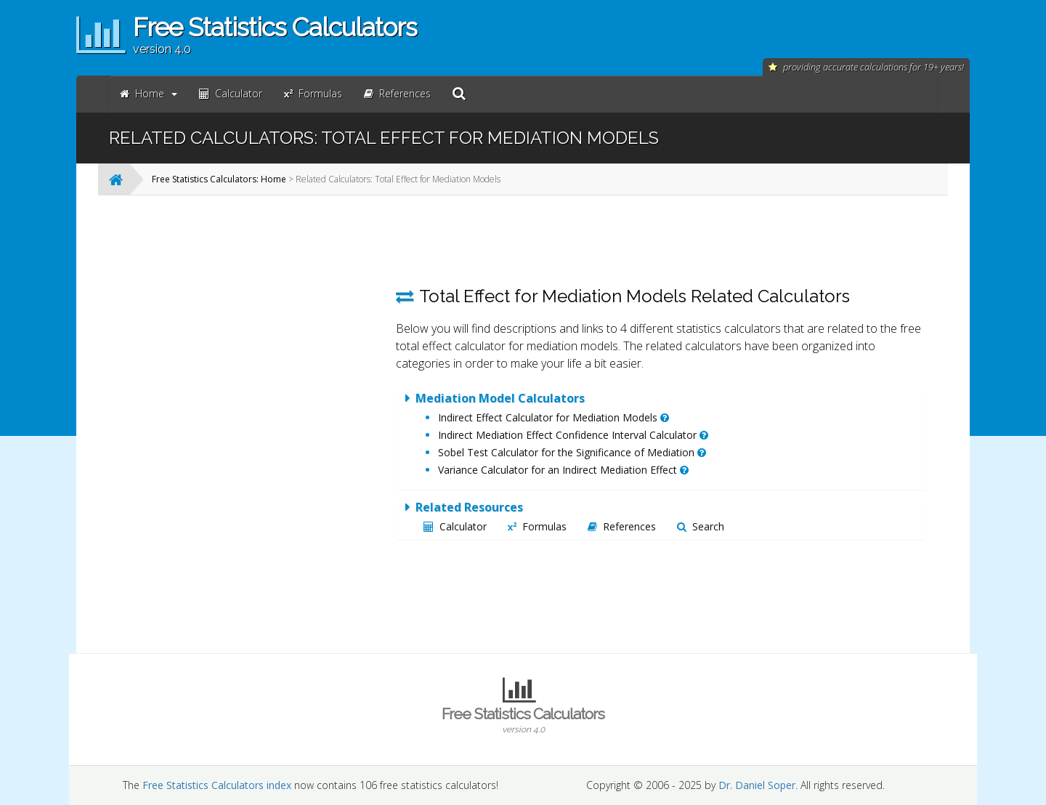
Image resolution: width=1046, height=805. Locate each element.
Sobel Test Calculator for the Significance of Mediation (572, 452)
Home (148, 93)
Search (700, 526)
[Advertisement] (265, 424)
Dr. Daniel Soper (756, 785)
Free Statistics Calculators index (216, 785)
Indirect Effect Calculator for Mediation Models (553, 417)
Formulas (537, 526)
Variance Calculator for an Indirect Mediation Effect (563, 470)
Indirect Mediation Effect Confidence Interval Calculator (573, 435)
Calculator (455, 526)
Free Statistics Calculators (523, 720)
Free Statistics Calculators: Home (219, 179)
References (622, 526)
